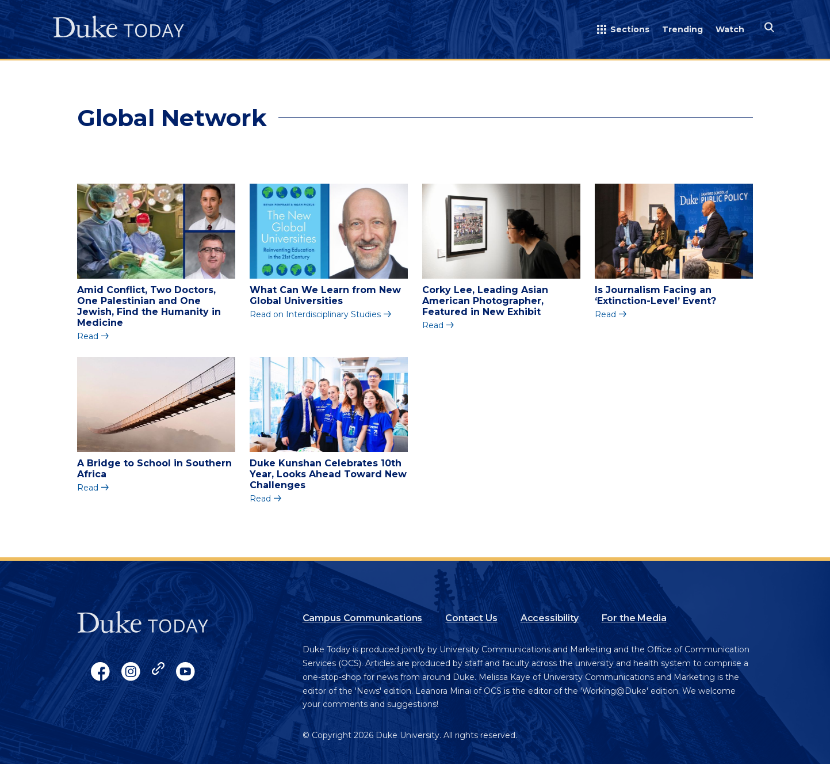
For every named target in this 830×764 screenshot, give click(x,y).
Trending (682, 29)
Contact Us (471, 618)
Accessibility (550, 618)
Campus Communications (363, 618)
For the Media (634, 618)
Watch (730, 29)
